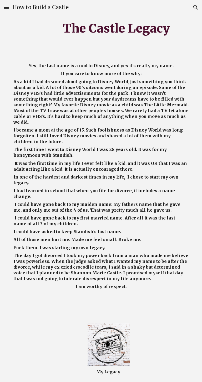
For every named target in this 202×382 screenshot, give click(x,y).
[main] (116, 28)
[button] (6, 7)
